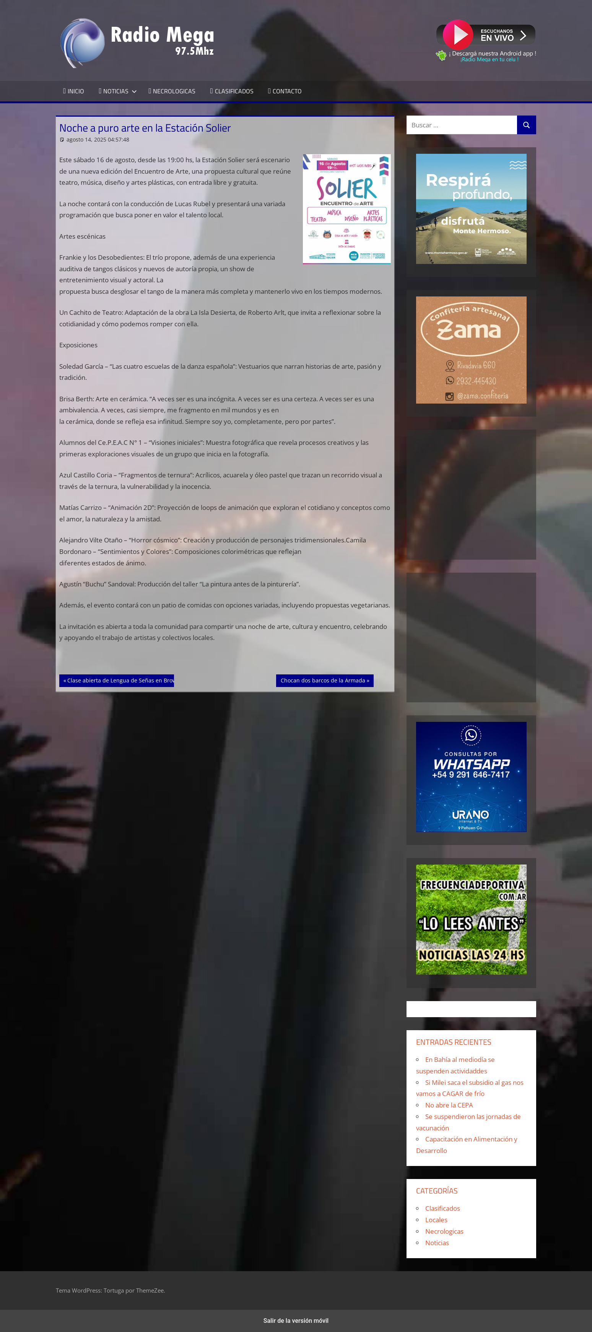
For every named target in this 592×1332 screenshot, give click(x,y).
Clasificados (442, 1208)
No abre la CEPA (449, 1105)
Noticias (437, 1242)
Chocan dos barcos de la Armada (322, 680)
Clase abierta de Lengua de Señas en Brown (123, 680)
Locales (436, 1219)
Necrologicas (444, 1231)
